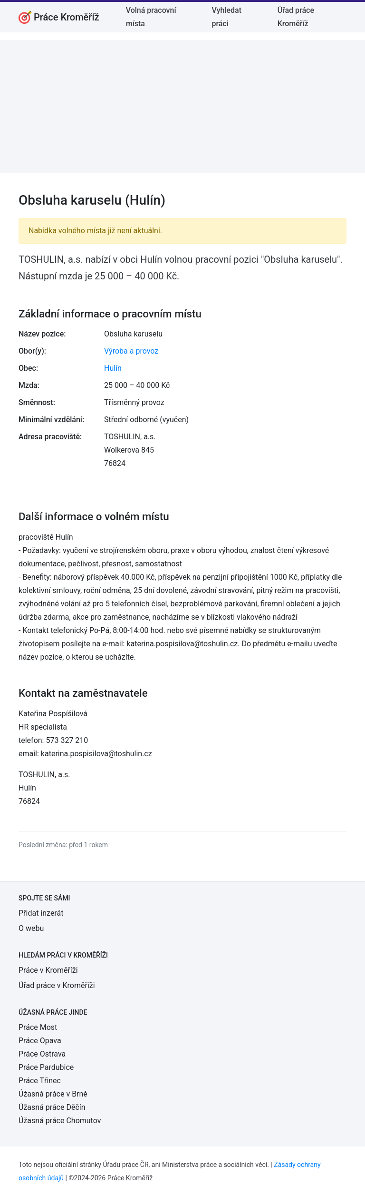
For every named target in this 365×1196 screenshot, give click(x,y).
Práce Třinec (40, 1080)
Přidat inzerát (41, 913)
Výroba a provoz (131, 351)
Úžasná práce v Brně (53, 1093)
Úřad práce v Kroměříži (57, 985)
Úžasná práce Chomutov (60, 1120)
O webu (31, 928)
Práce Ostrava (42, 1053)
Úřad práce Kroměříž (296, 17)
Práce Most (38, 1027)
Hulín (113, 368)
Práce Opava (40, 1040)
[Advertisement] (182, 106)
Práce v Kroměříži (48, 970)
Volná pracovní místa (151, 17)
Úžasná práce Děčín (52, 1107)
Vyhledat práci (226, 17)
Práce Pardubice (46, 1067)
